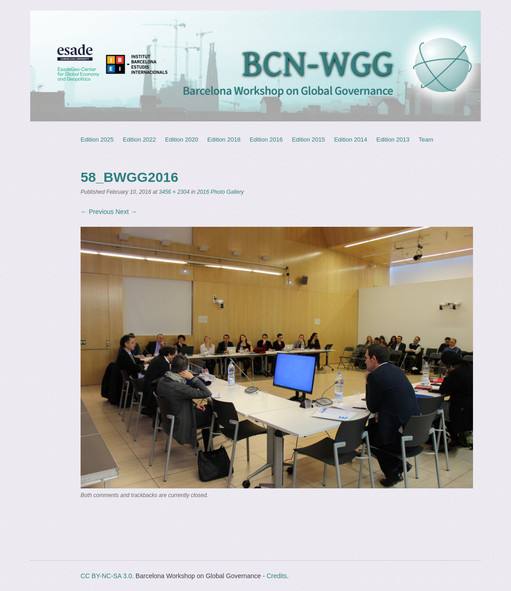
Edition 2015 (308, 139)
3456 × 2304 (174, 192)
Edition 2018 (223, 139)
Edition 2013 (392, 139)
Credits (276, 576)
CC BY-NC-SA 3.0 (106, 576)
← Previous (97, 211)
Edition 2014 (350, 139)
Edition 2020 (181, 139)
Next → (126, 211)
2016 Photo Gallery (220, 192)
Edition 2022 (139, 139)
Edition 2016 (266, 139)
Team (426, 139)
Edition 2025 (97, 139)
